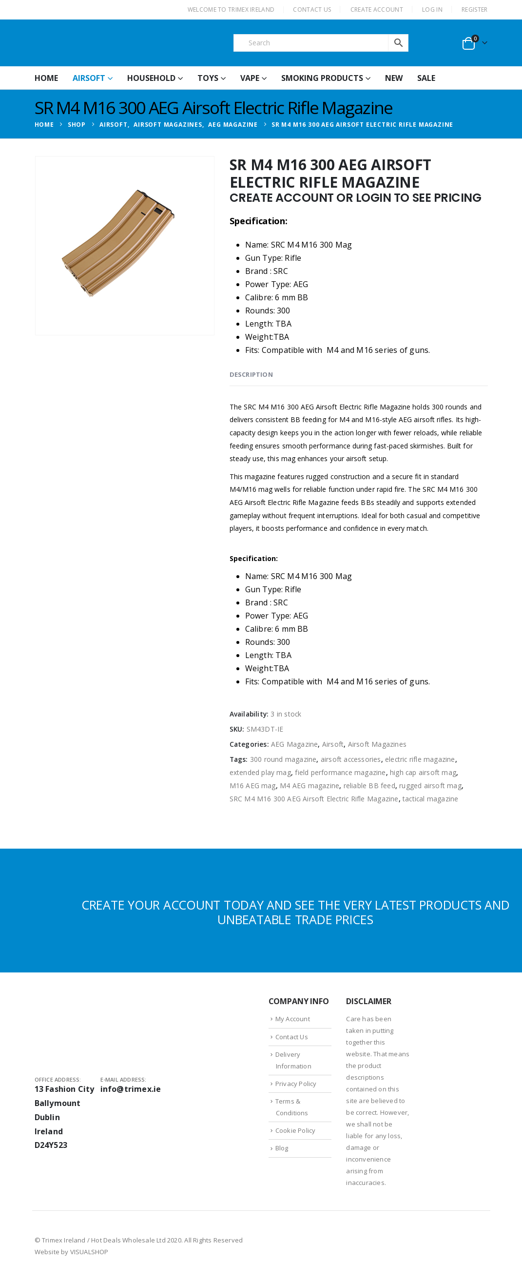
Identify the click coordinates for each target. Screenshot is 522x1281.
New (394, 78)
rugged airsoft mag (430, 785)
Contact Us (291, 1036)
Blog (282, 1148)
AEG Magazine (294, 744)
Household (151, 78)
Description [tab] (251, 374)
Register (474, 9)
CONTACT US (312, 9)
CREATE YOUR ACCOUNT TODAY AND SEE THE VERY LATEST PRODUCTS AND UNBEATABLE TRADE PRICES (295, 912)
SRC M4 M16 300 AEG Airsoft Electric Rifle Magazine (314, 798)
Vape (249, 78)
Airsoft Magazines (377, 744)
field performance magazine (340, 772)
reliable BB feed (369, 785)
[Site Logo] (108, 43)
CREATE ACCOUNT (376, 9)
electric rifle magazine (420, 759)
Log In (432, 9)
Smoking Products (322, 78)
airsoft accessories (351, 759)
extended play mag (260, 772)
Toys (207, 78)
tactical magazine (430, 798)
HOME (46, 78)
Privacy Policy (296, 1083)
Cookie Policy (295, 1130)
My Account (292, 1018)
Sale (426, 78)
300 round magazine (283, 759)
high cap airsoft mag (423, 772)
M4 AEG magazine (309, 785)
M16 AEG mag (253, 785)
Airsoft (89, 78)
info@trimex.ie (130, 1089)
